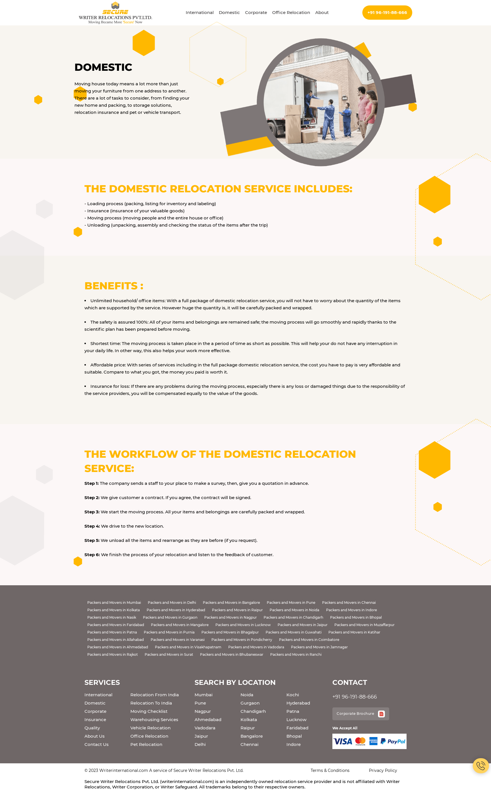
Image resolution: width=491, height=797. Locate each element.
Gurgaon (250, 703)
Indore (293, 744)
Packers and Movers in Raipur (237, 610)
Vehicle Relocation (150, 728)
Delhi (200, 744)
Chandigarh (253, 711)
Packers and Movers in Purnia (169, 632)
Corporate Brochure (361, 714)
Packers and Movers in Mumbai (114, 602)
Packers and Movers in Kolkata (113, 610)
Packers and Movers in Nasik (111, 617)
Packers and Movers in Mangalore (180, 625)
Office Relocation (291, 12)
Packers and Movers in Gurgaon (170, 617)
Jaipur (201, 736)
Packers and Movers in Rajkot (112, 654)
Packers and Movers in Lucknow (243, 625)
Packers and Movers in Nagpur (230, 617)
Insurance (95, 719)
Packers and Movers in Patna (112, 632)
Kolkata (249, 719)
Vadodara (205, 728)
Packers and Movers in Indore (351, 610)
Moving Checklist (148, 711)
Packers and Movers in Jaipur (303, 625)
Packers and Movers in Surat (169, 654)
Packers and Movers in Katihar (354, 632)
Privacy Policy (383, 770)
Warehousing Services (154, 719)
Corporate (256, 12)
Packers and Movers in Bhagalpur (230, 632)
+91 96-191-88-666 (387, 12)
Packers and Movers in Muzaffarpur (364, 625)
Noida (247, 694)
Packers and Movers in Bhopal (356, 617)
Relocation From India (154, 694)
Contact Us (96, 744)
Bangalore (252, 736)
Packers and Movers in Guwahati (294, 632)
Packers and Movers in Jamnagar (319, 647)
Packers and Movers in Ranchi (296, 654)
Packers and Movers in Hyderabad (176, 610)
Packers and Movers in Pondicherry (241, 639)
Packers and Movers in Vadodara (256, 647)
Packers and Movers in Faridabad (115, 625)
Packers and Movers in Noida (294, 610)
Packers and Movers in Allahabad (115, 639)
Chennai (249, 744)
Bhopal (294, 736)
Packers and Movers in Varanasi (178, 639)
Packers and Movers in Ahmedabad (117, 647)
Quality (92, 728)
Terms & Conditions (330, 770)
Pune (200, 703)
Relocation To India (151, 703)
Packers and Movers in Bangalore (231, 602)
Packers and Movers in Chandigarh (293, 617)
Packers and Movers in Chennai (349, 602)
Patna (292, 711)
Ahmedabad (208, 719)
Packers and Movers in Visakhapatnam (188, 647)
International (200, 12)
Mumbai (204, 694)
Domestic (229, 12)
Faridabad (297, 728)
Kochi (292, 694)
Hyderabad (298, 703)
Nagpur (203, 711)
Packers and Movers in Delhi (172, 602)
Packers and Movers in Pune (291, 602)
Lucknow (296, 719)
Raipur (248, 728)
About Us (94, 736)
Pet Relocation (146, 744)
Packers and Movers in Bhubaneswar (231, 654)
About (322, 12)
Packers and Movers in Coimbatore (309, 639)
